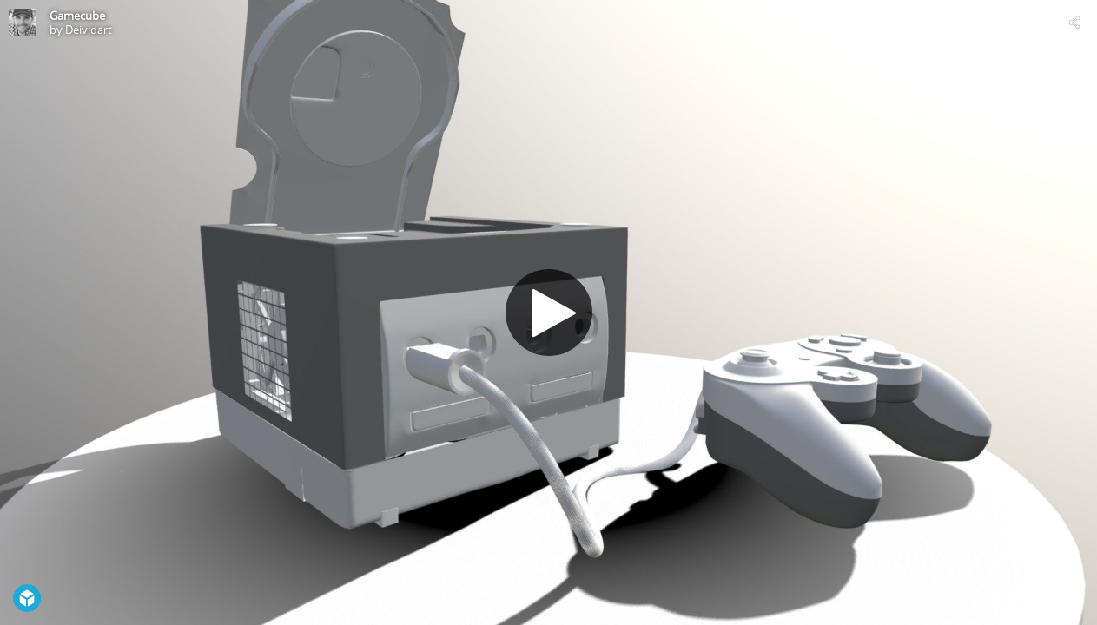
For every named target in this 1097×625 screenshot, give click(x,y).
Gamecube (77, 15)
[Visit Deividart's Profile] (22, 22)
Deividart (88, 29)
